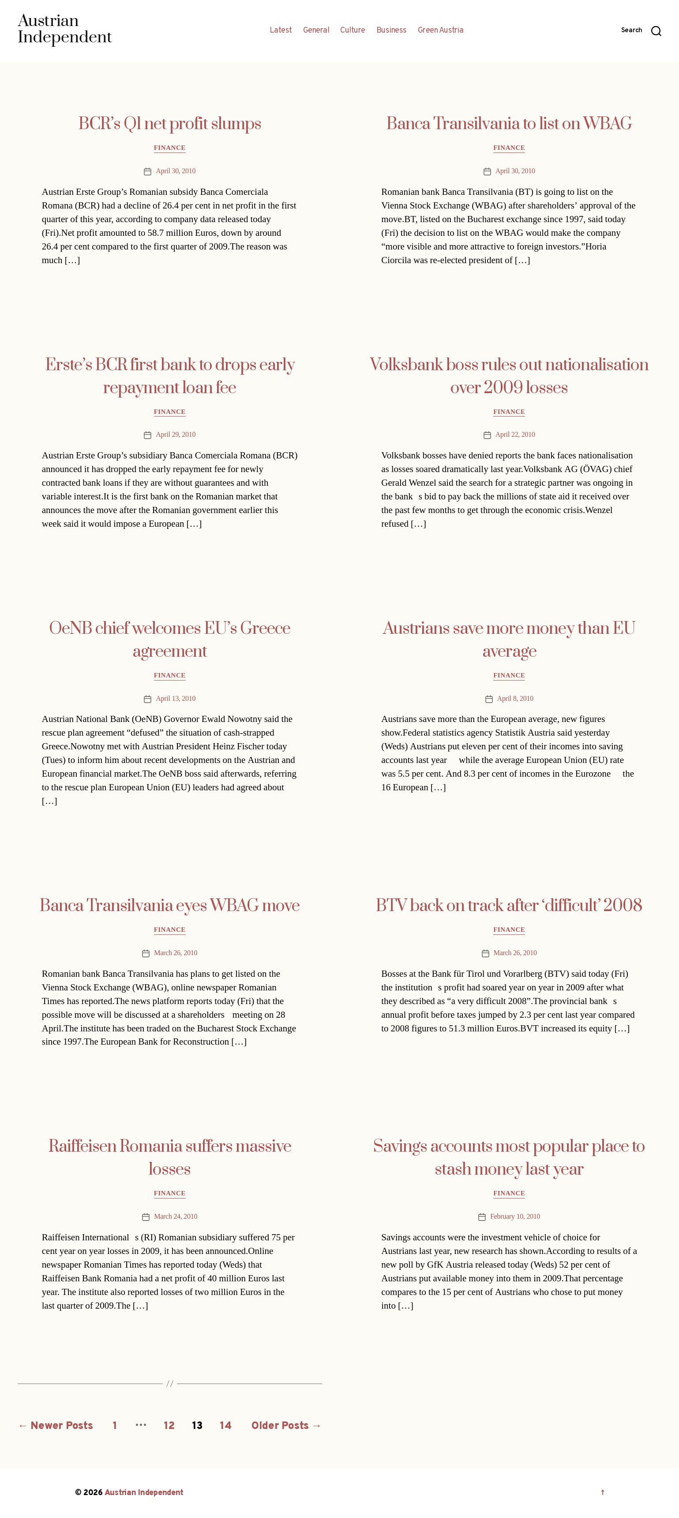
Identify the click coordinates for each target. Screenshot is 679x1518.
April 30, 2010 (175, 171)
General (316, 31)
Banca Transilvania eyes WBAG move (170, 906)
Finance (170, 148)
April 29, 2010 (175, 434)
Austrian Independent (144, 1493)
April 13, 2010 (175, 698)
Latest (281, 31)
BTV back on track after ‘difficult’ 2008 (509, 906)
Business (391, 31)
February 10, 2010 (515, 1216)
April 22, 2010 (515, 434)
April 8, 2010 (515, 698)
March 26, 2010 (175, 953)
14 (225, 1426)
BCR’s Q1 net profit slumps (170, 124)
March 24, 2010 (175, 1216)
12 (169, 1426)
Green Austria (441, 31)
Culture (352, 31)
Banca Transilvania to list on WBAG (509, 124)
